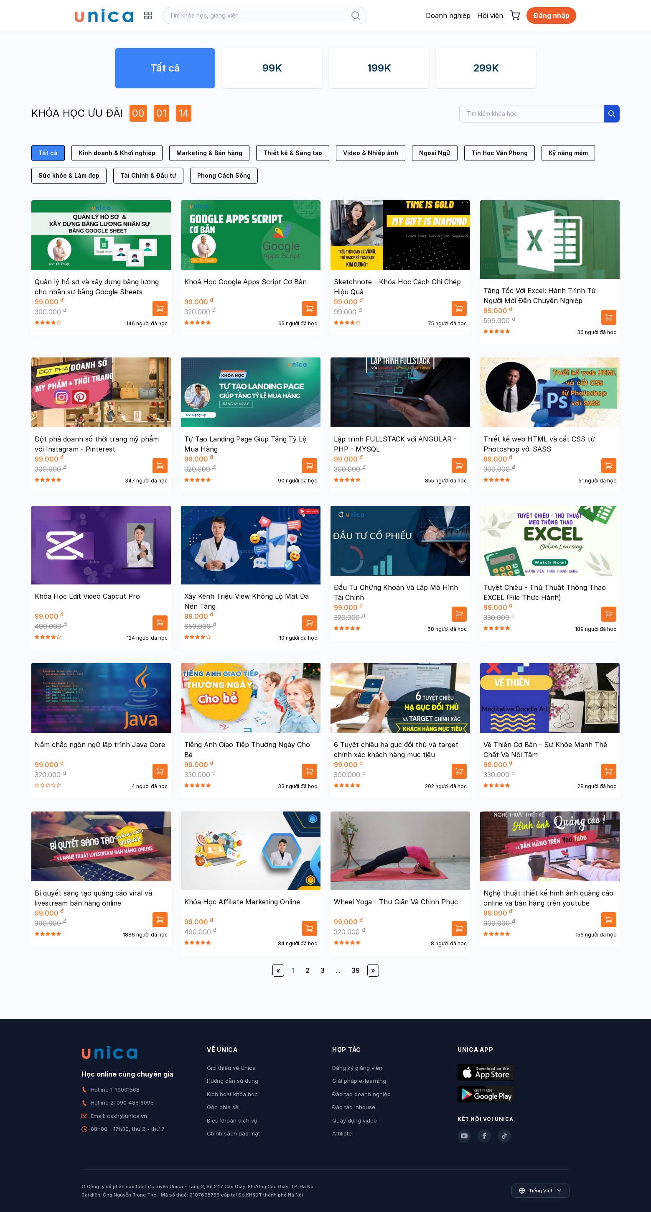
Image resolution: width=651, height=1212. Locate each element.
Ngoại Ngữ (434, 152)
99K (272, 68)
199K (379, 68)
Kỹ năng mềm (568, 152)
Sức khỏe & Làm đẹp (68, 175)
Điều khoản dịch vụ (232, 1120)
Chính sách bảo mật (233, 1133)
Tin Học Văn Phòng (499, 152)
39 (355, 970)
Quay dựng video (354, 1120)
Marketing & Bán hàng (209, 152)
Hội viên (490, 15)
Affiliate (342, 1133)
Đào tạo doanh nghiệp (361, 1094)
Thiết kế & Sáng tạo (292, 152)
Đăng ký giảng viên (357, 1067)
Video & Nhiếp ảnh (370, 152)
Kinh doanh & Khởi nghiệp (117, 152)
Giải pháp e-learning (359, 1080)
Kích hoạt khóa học (232, 1094)
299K (486, 68)
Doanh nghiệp (448, 15)
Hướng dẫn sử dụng (232, 1080)
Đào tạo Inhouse (353, 1107)
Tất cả (165, 68)
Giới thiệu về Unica (231, 1067)
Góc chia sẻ (223, 1107)
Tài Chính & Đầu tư (148, 175)
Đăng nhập (551, 15)
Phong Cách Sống (224, 175)
